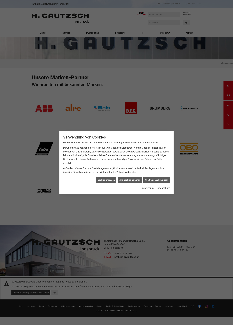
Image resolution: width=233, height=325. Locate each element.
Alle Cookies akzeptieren (156, 180)
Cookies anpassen (106, 180)
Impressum (148, 188)
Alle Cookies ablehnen (129, 180)
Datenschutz (163, 188)
